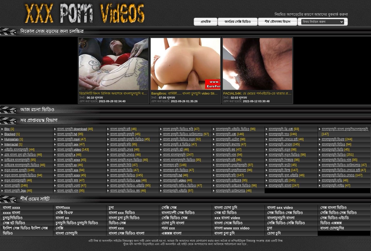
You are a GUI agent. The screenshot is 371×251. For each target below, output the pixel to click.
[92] (182, 139)
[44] (19, 149)
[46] (23, 154)
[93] (284, 129)
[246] (16, 185)
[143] (73, 149)
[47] (71, 139)
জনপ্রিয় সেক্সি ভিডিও (238, 22)
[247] (178, 154)
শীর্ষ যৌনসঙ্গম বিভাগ (277, 22)
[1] (9, 129)
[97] (186, 134)
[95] (20, 160)
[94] (23, 175)
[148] (19, 170)
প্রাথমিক (205, 22)
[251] (337, 154)
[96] (235, 129)
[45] (71, 160)
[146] (174, 165)
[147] (229, 175)
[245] (126, 175)
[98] (230, 139)
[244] (337, 139)
